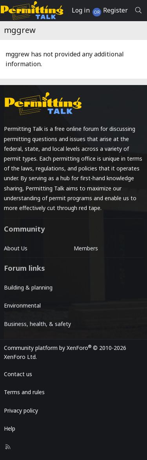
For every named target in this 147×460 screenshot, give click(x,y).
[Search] (138, 10)
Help (9, 428)
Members (86, 248)
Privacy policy (21, 410)
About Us (15, 248)
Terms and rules (24, 392)
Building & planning (28, 287)
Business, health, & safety (37, 324)
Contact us (18, 374)
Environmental (22, 305)
